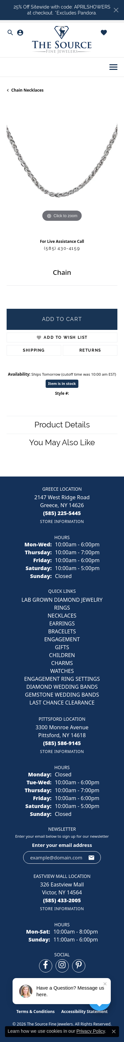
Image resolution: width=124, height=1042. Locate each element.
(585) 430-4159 (62, 248)
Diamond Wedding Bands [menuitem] (62, 686)
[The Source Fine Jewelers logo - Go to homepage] (62, 40)
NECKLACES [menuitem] (62, 615)
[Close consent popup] (114, 1031)
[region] (62, 168)
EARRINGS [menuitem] (62, 623)
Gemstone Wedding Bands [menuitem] (62, 694)
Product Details (62, 424)
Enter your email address (62, 845)
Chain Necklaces (27, 90)
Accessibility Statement (84, 1011)
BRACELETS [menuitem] (62, 631)
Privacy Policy (90, 1031)
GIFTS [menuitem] (62, 647)
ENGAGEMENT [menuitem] (62, 639)
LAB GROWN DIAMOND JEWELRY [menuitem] (62, 599)
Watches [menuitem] (62, 671)
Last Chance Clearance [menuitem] (62, 702)
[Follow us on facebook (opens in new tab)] (45, 965)
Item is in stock (62, 383)
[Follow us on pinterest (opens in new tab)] (78, 965)
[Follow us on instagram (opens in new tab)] (62, 965)
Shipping (34, 350)
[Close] (116, 10)
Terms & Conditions (35, 1011)
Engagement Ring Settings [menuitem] (62, 678)
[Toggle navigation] (113, 67)
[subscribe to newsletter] (92, 857)
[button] (10, 33)
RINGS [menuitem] (62, 607)
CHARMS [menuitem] (62, 663)
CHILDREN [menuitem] (62, 655)
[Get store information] (62, 521)
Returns (90, 350)
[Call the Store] (62, 513)
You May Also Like (62, 442)
